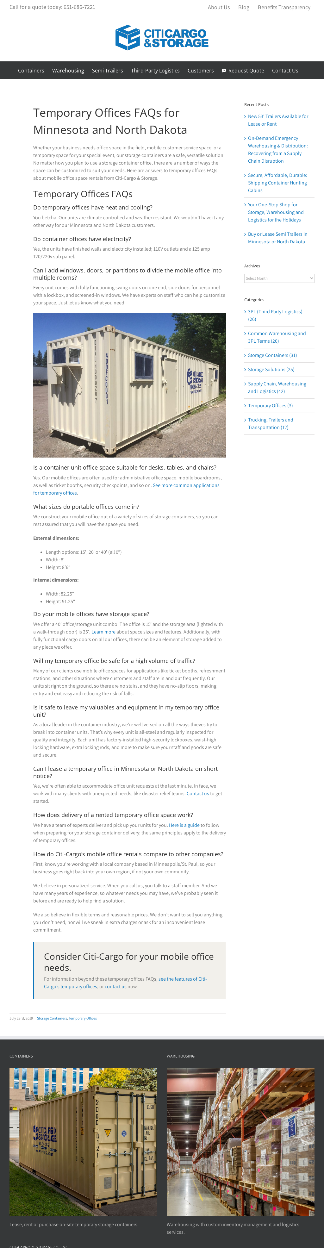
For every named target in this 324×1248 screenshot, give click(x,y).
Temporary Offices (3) (270, 405)
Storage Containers (52, 1018)
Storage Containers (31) (272, 355)
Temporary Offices (83, 1018)
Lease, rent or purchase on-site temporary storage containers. (74, 1224)
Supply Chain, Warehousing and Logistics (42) (277, 387)
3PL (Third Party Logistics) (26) (275, 315)
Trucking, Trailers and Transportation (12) (270, 423)
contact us (116, 986)
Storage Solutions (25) (271, 369)
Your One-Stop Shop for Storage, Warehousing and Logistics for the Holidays (276, 212)
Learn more (103, 631)
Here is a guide (184, 825)
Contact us (198, 793)
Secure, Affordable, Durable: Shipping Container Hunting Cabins (277, 183)
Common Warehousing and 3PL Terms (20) (277, 337)
